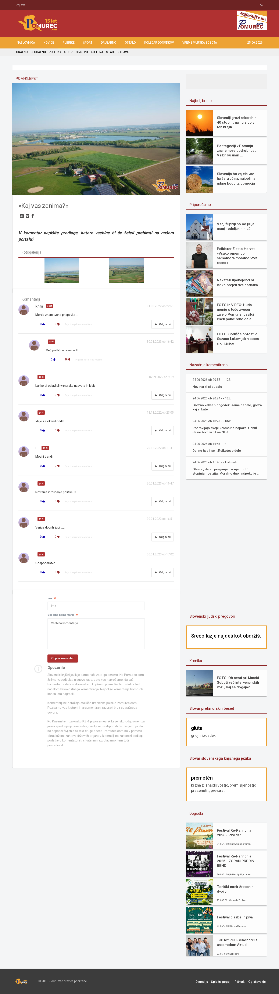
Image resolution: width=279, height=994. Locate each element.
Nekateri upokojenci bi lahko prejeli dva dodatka (237, 282)
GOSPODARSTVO (75, 52)
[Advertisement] (226, 547)
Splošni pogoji (224, 981)
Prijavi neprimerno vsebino (78, 325)
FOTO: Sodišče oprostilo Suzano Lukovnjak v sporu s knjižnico (238, 338)
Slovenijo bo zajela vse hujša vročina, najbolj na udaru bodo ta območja (236, 178)
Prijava (20, 5)
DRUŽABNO (108, 42)
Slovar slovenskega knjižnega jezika (219, 758)
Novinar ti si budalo (207, 387)
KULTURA (96, 52)
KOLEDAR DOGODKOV (159, 42)
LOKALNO (21, 52)
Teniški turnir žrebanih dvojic (235, 889)
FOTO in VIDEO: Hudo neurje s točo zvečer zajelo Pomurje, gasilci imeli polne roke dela (235, 312)
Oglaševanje (258, 981)
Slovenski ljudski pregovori (212, 616)
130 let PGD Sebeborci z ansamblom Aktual (237, 942)
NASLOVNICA (26, 42)
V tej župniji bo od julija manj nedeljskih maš (235, 226)
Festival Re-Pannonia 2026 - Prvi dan (234, 832)
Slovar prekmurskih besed (211, 708)
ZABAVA (122, 52)
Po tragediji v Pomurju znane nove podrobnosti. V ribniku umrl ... (237, 150)
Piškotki (242, 981)
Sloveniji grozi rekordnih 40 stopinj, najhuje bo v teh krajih (236, 122)
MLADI (109, 52)
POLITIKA (55, 52)
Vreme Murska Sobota (199, 42)
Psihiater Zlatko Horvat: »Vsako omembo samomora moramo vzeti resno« (237, 256)
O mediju (206, 981)
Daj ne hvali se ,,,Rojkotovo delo (217, 451)
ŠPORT (87, 42)
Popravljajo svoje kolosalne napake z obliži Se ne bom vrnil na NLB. (226, 430)
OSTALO (130, 42)
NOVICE (48, 42)
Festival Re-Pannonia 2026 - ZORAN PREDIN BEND (235, 861)
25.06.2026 (254, 42)
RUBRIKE (68, 42)
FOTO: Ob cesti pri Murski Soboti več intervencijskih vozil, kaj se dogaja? (237, 682)
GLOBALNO (38, 52)
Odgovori (162, 325)
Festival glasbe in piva (234, 917)
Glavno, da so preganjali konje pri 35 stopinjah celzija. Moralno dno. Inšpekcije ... (226, 471)
